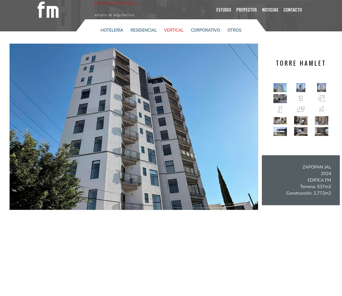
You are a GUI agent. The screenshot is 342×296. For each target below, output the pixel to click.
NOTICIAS (270, 10)
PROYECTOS (246, 10)
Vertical (174, 30)
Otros (234, 30)
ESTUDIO (223, 10)
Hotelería (112, 30)
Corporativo (205, 30)
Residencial (143, 30)
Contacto (293, 10)
